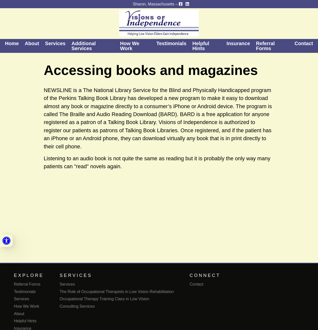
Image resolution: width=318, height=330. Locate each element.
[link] (6, 240)
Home (12, 43)
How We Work (129, 46)
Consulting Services (77, 306)
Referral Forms (265, 46)
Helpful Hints (200, 46)
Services (55, 43)
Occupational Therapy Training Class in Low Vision (104, 299)
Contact (304, 43)
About (32, 43)
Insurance (238, 43)
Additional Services (84, 46)
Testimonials (172, 43)
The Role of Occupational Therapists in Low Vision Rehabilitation (117, 292)
